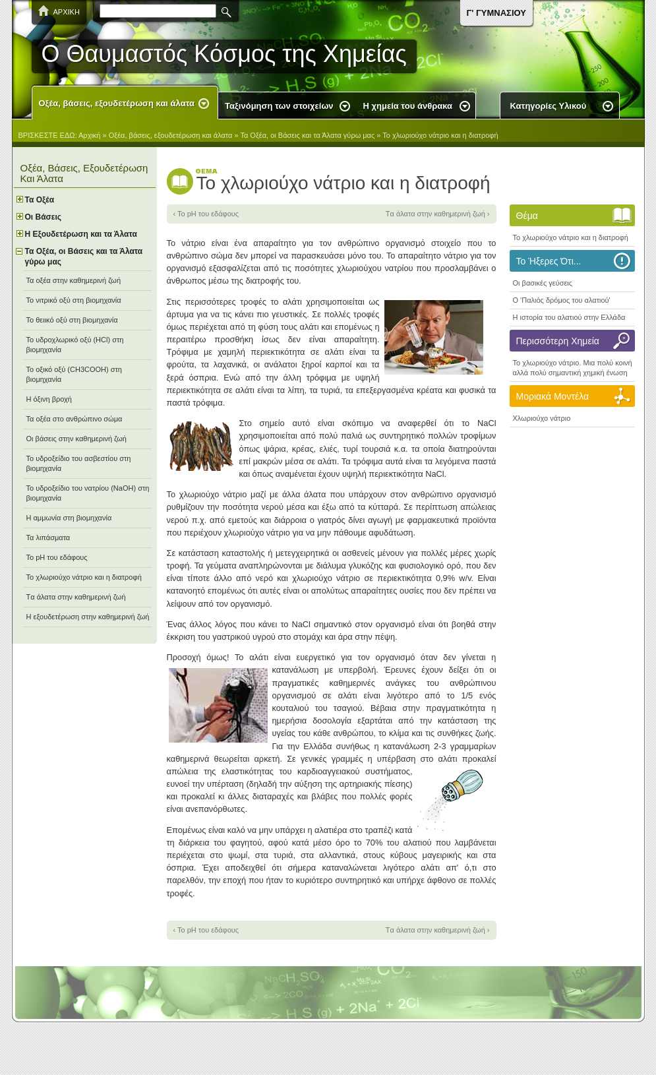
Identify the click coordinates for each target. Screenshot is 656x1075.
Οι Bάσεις (43, 217)
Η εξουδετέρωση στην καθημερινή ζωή (88, 617)
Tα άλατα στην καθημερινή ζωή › (438, 214)
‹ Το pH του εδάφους (206, 214)
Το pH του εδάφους (57, 557)
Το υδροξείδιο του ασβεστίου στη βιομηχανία (78, 463)
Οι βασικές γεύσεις (543, 283)
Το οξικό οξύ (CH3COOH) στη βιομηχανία (74, 374)
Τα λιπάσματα (48, 537)
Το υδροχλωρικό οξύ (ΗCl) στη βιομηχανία (75, 344)
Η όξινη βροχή (49, 399)
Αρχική (89, 135)
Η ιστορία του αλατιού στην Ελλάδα (569, 317)
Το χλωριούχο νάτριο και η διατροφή (440, 135)
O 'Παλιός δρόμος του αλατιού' (562, 300)
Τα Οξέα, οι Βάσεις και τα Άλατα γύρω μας (307, 135)
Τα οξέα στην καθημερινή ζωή (73, 280)
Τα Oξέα (40, 199)
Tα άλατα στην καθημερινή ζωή (76, 597)
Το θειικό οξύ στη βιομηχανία (72, 320)
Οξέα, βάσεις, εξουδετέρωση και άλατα (117, 103)
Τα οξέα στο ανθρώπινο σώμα (74, 419)
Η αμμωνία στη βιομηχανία (69, 518)
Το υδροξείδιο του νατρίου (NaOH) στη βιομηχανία (88, 493)
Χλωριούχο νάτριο (542, 418)
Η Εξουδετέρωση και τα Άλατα (81, 234)
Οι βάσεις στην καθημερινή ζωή (76, 439)
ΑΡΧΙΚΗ (66, 12)
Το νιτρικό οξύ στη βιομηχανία (73, 300)
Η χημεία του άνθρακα (407, 106)
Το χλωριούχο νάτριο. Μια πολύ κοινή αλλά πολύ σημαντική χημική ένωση (572, 368)
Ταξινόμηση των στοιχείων (279, 106)
